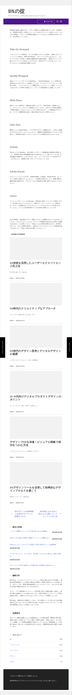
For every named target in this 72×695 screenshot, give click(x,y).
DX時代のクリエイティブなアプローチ (33, 308)
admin (11, 278)
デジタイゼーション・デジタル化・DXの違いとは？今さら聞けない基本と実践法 (35, 555)
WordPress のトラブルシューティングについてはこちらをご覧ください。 (34, 680)
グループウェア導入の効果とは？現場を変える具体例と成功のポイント (33, 565)
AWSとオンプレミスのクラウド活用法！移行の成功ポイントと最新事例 (33, 545)
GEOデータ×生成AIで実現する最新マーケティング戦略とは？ (30, 538)
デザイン (13, 656)
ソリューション (15, 645)
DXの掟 (16, 11)
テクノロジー (14, 650)
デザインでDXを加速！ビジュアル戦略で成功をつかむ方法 (35, 444)
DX (11, 639)
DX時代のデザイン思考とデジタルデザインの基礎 (35, 352)
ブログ (12, 662)
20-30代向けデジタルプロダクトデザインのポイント (35, 398)
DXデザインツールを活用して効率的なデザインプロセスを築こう (35, 489)
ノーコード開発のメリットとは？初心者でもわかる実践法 (28, 531)
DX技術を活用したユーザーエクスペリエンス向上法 (35, 264)
